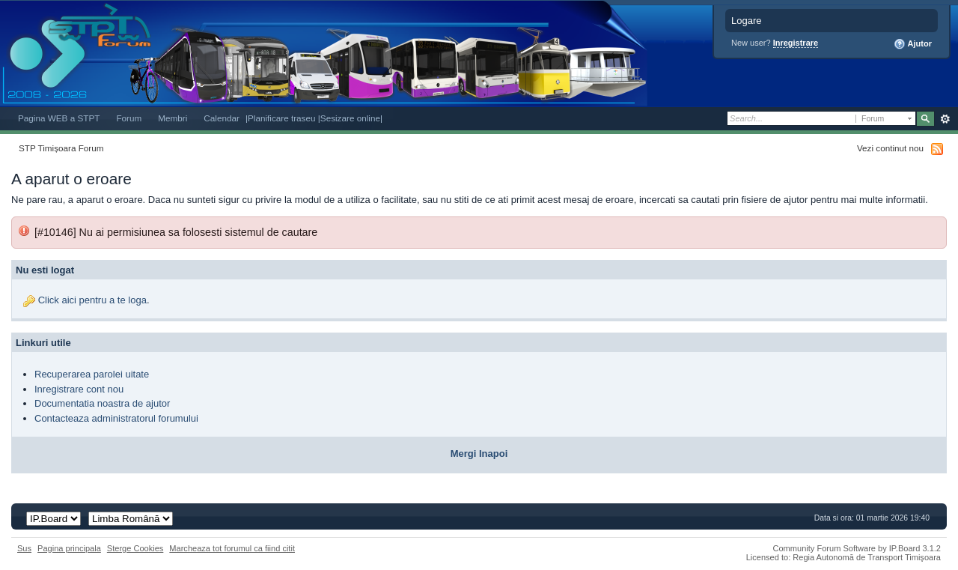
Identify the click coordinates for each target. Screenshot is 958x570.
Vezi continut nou (890, 148)
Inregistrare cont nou (78, 389)
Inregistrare (796, 42)
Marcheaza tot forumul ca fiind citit (232, 548)
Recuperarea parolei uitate (91, 374)
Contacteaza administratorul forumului (116, 418)
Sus (24, 548)
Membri (172, 118)
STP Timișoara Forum (61, 148)
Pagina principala (69, 548)
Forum (128, 118)
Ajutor (913, 44)
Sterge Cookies (135, 548)
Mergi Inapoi (479, 453)
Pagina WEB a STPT (59, 118)
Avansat (945, 119)
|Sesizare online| (350, 118)
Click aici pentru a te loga (92, 300)
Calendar (222, 118)
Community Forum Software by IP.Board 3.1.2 (856, 548)
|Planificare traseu (281, 118)
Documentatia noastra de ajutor (102, 403)
